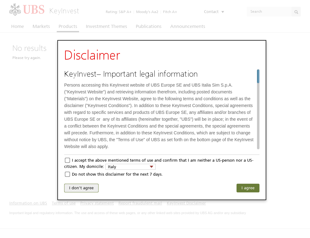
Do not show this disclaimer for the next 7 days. (117, 174)
